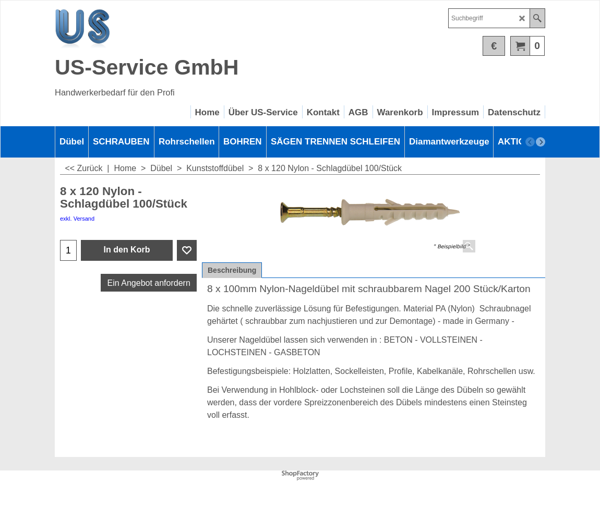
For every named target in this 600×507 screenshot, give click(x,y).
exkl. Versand (77, 218)
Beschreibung (232, 270)
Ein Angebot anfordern (148, 283)
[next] (540, 142)
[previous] (530, 142)
